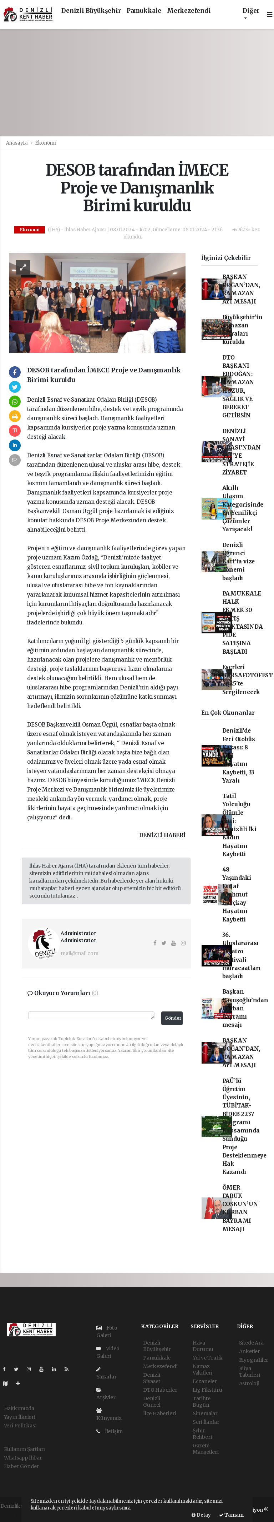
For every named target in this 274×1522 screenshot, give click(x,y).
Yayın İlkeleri (19, 1417)
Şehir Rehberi (202, 1433)
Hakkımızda (19, 1408)
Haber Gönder (21, 1466)
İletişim (109, 1431)
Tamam (231, 1515)
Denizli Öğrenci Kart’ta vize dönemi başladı (238, 562)
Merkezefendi (189, 11)
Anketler (249, 1351)
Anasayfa (17, 143)
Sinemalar (205, 1413)
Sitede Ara (251, 1343)
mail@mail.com (79, 953)
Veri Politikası (20, 1425)
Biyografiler (254, 1360)
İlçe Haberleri (159, 1413)
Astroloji (249, 1383)
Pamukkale (144, 11)
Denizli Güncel (152, 1401)
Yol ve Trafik (208, 1358)
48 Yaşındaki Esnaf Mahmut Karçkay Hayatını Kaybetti (236, 894)
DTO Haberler (160, 1390)
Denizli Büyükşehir (91, 11)
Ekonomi (45, 143)
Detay (201, 1515)
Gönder (173, 1018)
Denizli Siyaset (151, 1378)
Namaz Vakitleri (202, 1369)
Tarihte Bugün (201, 1401)
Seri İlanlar (206, 1422)
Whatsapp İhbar (23, 1458)
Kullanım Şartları (24, 1449)
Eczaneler (205, 1381)
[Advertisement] (137, 83)
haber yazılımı (17, 1513)
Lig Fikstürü (207, 1390)
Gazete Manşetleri (206, 1448)
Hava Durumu (203, 1346)
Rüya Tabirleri (249, 1371)
